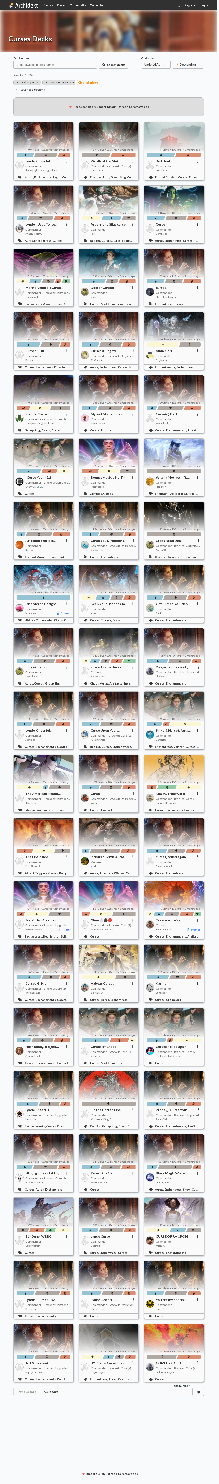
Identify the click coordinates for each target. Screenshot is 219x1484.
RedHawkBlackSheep (168, 1056)
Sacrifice (193, 430)
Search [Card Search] (48, 5)
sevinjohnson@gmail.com (40, 423)
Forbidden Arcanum (40, 920)
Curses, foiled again (171, 1047)
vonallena (161, 170)
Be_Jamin (161, 360)
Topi (93, 233)
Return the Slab (103, 1173)
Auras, (29, 177)
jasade (94, 296)
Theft (191, 1126)
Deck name (21, 58)
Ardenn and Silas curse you (108, 224)
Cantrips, (64, 557)
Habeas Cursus (102, 983)
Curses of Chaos (103, 1047)
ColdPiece (31, 676)
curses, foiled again (171, 857)
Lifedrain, (162, 493)
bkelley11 (161, 676)
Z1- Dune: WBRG (38, 1236)
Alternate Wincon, (112, 873)
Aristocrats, (177, 493)
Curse (160, 224)
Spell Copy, (108, 304)
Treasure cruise (168, 920)
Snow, (187, 1189)
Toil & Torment (36, 1363)
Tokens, (106, 620)
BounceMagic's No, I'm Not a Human (108, 477)
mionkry (160, 1245)
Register (191, 5)
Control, (31, 557)
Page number (181, 1385)
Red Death (164, 161)
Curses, (183, 177)
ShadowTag (97, 549)
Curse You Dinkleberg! (108, 540)
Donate (59, 367)
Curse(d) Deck (167, 414)
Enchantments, (165, 367)
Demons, (96, 177)
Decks (61, 5)
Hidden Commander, (39, 620)
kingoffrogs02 (98, 1372)
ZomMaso (161, 233)
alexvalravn (97, 992)
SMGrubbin (97, 360)
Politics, (96, 1126)
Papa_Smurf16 (33, 1372)
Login (204, 5)
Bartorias (161, 739)
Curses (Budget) (103, 351)
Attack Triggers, (36, 873)
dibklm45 (30, 803)
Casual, (160, 810)
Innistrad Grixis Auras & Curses (109, 857)
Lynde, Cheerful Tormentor (37, 161)
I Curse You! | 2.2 (38, 477)
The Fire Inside (36, 857)
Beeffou (95, 1245)
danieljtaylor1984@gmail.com (42, 170)
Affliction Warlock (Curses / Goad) (39, 541)
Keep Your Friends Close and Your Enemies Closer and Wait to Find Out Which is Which (110, 604)
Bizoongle (31, 1309)
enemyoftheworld (166, 803)
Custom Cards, (128, 1379)
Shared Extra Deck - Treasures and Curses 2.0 (108, 667)
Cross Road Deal (169, 540)
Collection (97, 5)
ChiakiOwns (97, 1309)
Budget (64, 873)
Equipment (129, 240)
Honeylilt (161, 486)
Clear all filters (88, 82)
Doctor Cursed (102, 287)
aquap (94, 613)
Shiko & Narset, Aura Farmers (172, 730)
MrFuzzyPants (99, 423)
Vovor (94, 803)
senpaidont (31, 296)
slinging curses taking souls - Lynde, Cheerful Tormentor (43, 1173)
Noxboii (95, 866)
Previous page (26, 1392)
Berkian (29, 360)
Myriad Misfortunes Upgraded (106, 414)
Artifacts (193, 936)
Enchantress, (43, 177)
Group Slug (124, 304)
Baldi (159, 613)
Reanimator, (192, 557)
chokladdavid (32, 992)
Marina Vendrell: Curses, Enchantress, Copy (44, 287)
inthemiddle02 (33, 233)
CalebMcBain (32, 1245)
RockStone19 (32, 866)
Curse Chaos (35, 667)
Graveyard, (176, 557)
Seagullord (162, 423)
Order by (147, 58)
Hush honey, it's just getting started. (40, 1047)
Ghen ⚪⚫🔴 (101, 920)
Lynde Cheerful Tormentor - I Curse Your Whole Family (44, 1110)
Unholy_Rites (163, 1182)
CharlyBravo (34, 486)
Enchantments (176, 620)
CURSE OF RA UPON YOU (172, 1236)
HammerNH (98, 170)
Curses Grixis (35, 983)
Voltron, (179, 746)
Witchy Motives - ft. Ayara (171, 477)
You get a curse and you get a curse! (174, 667)
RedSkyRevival (99, 1182)
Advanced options (30, 89)
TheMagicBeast (164, 929)
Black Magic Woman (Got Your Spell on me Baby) (172, 1173)
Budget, (96, 240)
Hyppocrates (98, 676)
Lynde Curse (100, 1236)
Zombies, (96, 493)
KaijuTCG (161, 1309)
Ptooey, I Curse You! (171, 1110)
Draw (193, 177)
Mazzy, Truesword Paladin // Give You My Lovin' (173, 794)
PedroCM (161, 1119)
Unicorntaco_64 (165, 1372)
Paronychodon (33, 929)
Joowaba (30, 739)
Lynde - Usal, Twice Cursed (40, 224)
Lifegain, (192, 493)
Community (78, 5)
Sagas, (57, 177)
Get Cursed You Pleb (172, 604)
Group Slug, (119, 177)
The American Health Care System (41, 794)
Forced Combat (57, 1063)
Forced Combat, (166, 177)
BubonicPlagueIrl (34, 1182)
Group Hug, (110, 1126)
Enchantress (109, 557)
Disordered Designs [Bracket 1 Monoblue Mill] (41, 604)
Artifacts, (117, 683)
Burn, (107, 177)
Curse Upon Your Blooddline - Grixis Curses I (105, 730)
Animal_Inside (33, 1056)
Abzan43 (161, 549)
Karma (161, 983)
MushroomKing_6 (101, 1119)
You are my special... (171, 1300)
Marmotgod (97, 486)
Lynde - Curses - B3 (40, 1300)
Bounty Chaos (36, 414)
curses (161, 287)
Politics (106, 430)
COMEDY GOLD (168, 1363)
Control (62, 746)
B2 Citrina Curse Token (108, 1363)
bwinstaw (30, 613)
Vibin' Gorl (164, 351)
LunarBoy (161, 992)
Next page (51, 1392)
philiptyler (96, 1056)
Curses (67, 177)
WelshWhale (98, 739)
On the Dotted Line (106, 1110)
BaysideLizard (164, 866)
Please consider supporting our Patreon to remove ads (108, 106)
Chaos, (46, 430)
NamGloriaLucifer (166, 296)
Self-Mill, (67, 936)
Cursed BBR (34, 351)
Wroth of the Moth (105, 161)
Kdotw (29, 549)
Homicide (30, 1119)
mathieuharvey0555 (102, 929)
